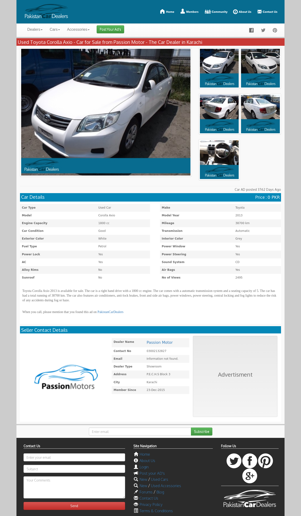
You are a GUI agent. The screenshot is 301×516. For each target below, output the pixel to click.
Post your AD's (152, 473)
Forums (146, 492)
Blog (160, 492)
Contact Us (148, 498)
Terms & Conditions (156, 510)
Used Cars (159, 479)
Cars (55, 29)
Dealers (35, 29)
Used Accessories (166, 485)
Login (144, 467)
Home (144, 454)
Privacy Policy (150, 504)
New (143, 479)
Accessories (78, 29)
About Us (147, 460)
